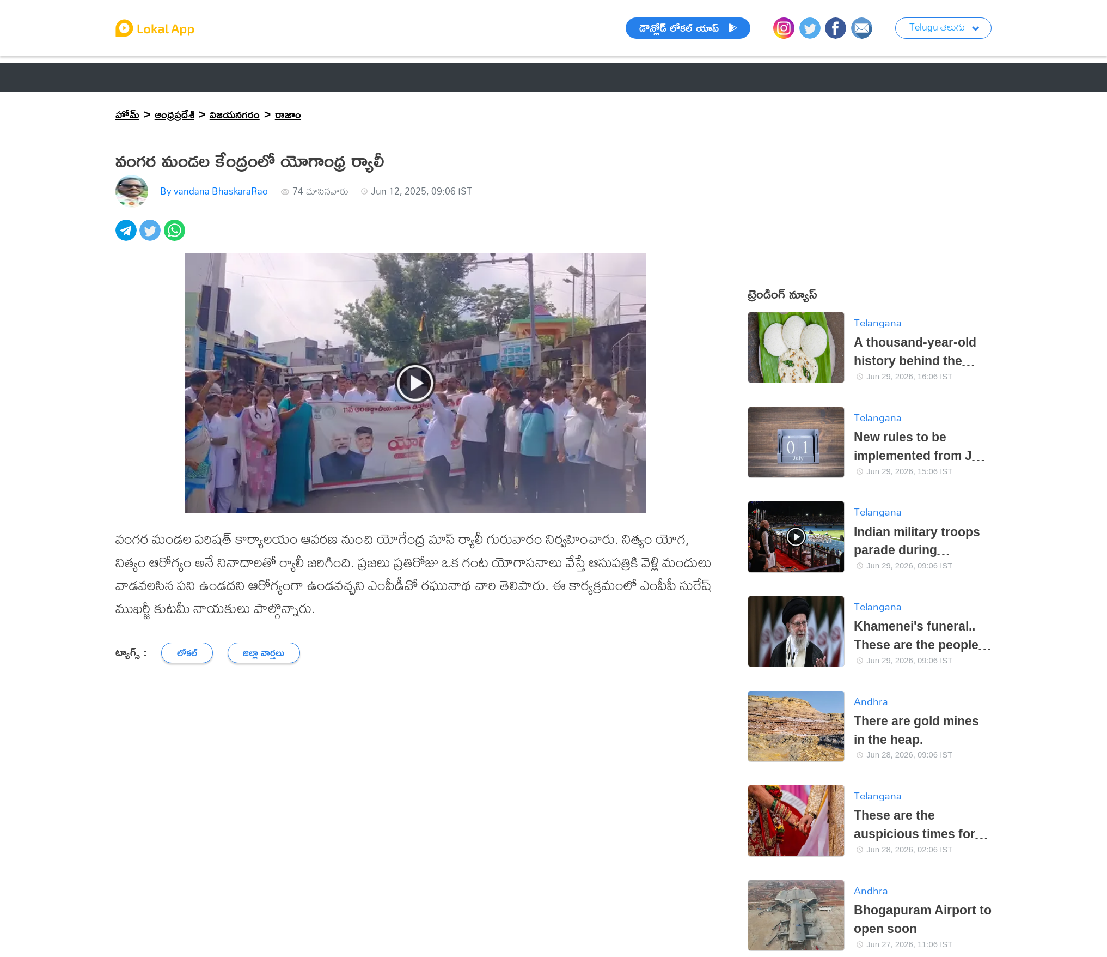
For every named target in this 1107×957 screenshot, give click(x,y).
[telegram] (127, 236)
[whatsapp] (176, 236)
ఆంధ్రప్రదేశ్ (174, 114)
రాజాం (288, 114)
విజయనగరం (235, 114)
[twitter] (151, 236)
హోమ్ (127, 114)
